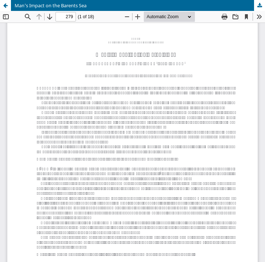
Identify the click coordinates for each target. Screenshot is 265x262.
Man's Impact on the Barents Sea (51, 5)
